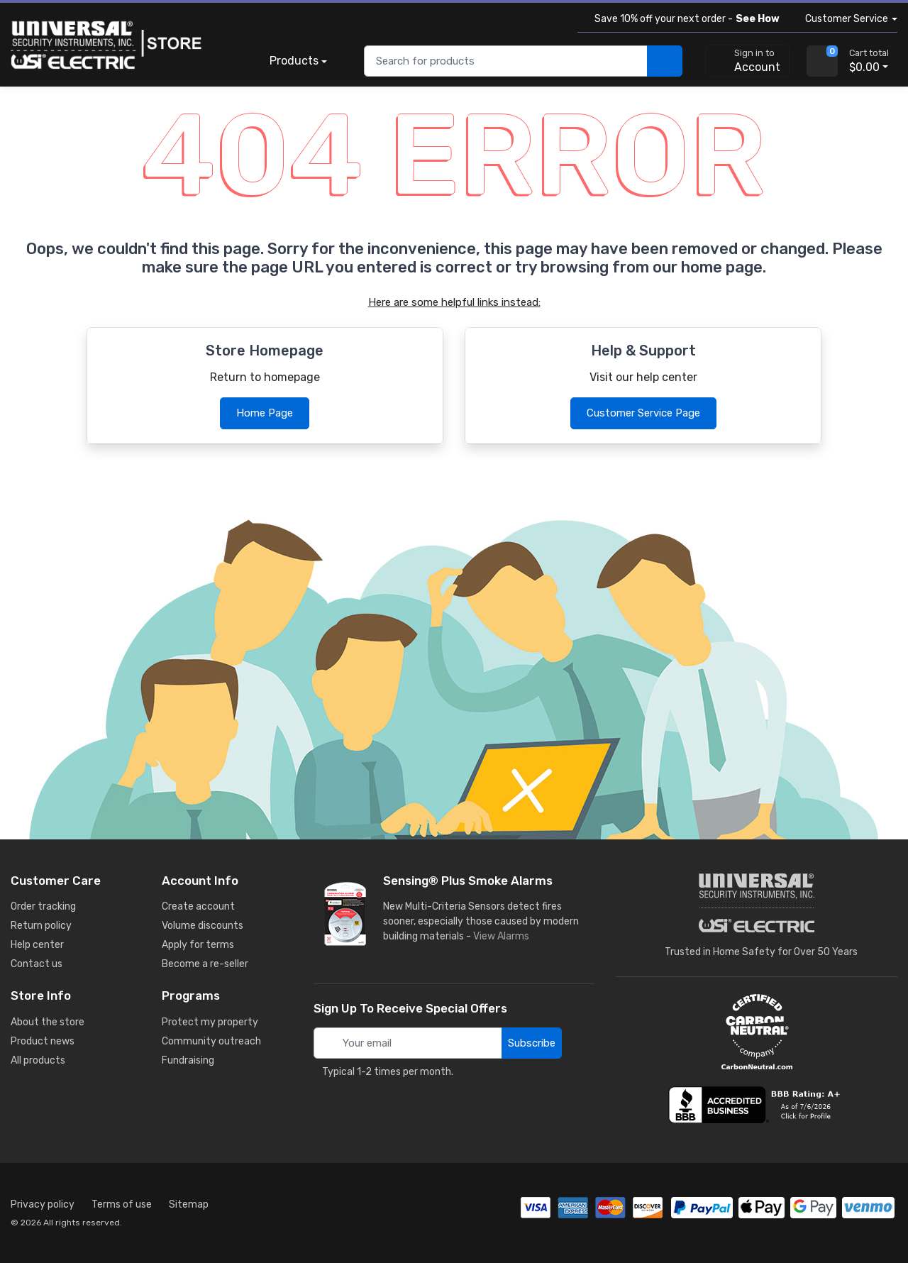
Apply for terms (198, 945)
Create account (198, 906)
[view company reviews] (757, 1104)
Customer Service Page (643, 413)
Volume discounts (202, 926)
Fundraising (188, 1060)
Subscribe (531, 1043)
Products (294, 60)
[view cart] (822, 61)
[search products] (664, 61)
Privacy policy (42, 1204)
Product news (42, 1041)
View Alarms (504, 936)
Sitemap (189, 1204)
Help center (37, 945)
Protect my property (210, 1022)
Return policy (41, 926)
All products (38, 1060)
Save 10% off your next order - (684, 18)
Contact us (36, 964)
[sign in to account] (747, 61)
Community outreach (211, 1041)
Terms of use (122, 1204)
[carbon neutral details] (757, 1031)
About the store (47, 1022)
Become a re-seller (205, 964)
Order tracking (43, 906)
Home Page (264, 413)
